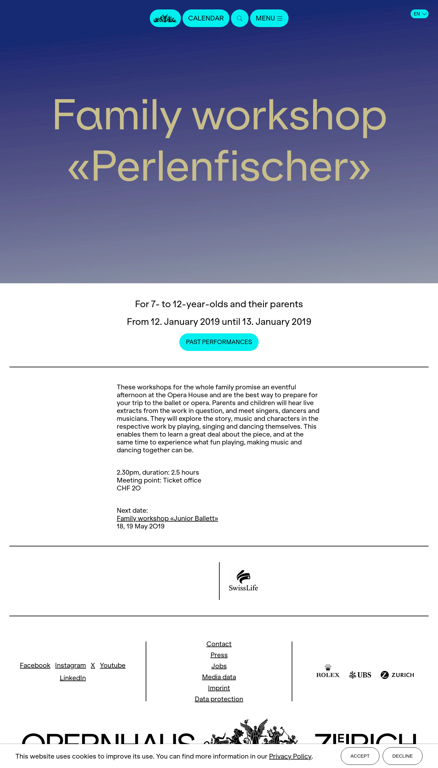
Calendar (206, 18)
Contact (219, 643)
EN (420, 13)
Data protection (219, 699)
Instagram (70, 665)
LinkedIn (73, 677)
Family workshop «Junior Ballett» (167, 518)
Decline (402, 756)
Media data (219, 676)
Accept (360, 756)
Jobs (219, 665)
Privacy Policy (290, 756)
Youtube (113, 665)
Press (219, 654)
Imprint (219, 688)
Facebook (35, 665)
